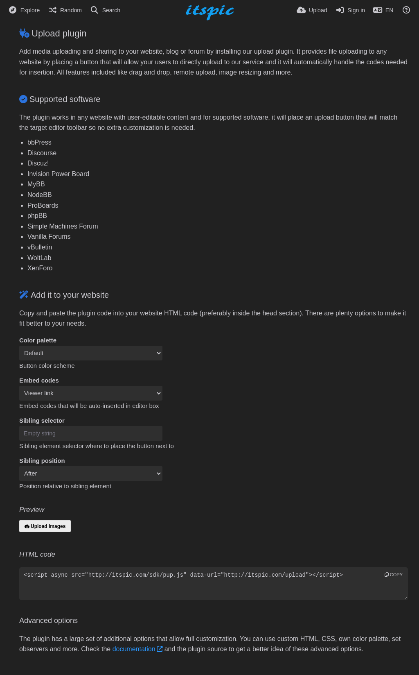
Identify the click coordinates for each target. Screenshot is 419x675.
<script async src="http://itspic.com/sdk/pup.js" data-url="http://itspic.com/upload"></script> (213, 583)
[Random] (65, 10)
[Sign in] (350, 10)
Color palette (37, 340)
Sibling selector (42, 420)
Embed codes (39, 380)
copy (394, 574)
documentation (134, 649)
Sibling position (42, 461)
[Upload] (312, 10)
